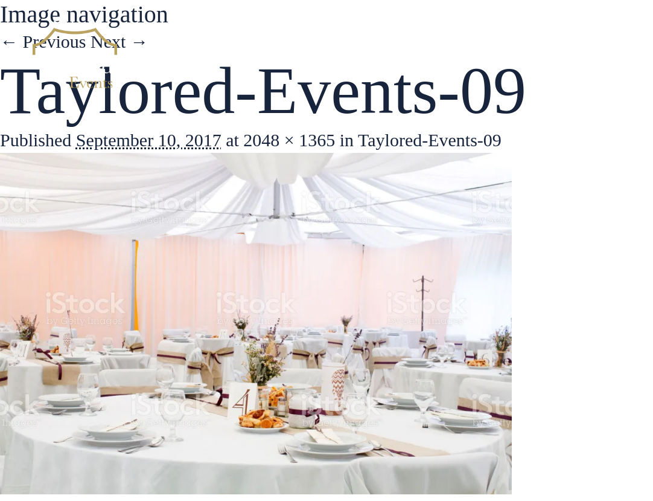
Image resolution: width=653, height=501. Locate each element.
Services (435, 54)
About (364, 54)
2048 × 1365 (289, 140)
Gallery (510, 54)
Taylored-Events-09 (430, 140)
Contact (583, 54)
